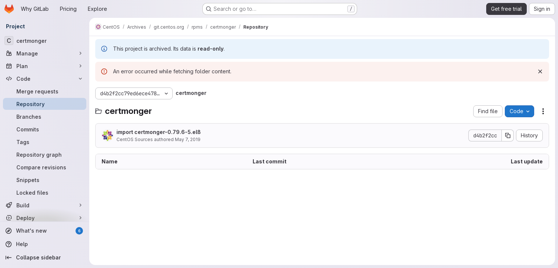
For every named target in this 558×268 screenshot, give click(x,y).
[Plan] (44, 66)
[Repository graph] (44, 154)
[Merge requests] (44, 91)
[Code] (44, 78)
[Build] (44, 205)
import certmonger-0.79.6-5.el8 (158, 132)
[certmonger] (44, 41)
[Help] (44, 244)
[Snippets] (44, 180)
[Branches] (44, 116)
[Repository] (44, 104)
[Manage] (44, 53)
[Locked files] (44, 192)
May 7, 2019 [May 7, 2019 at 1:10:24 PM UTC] (188, 139)
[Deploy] (44, 218)
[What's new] (44, 231)
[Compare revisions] (44, 167)
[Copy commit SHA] (508, 135)
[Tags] (44, 142)
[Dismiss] (540, 71)
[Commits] (44, 129)
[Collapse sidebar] (44, 258)
